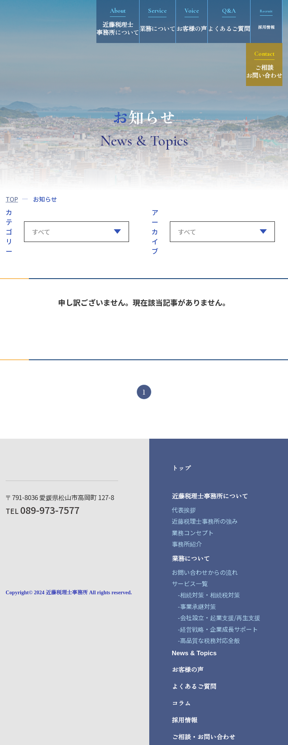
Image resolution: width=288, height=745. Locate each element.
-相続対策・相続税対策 (206, 594)
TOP (12, 198)
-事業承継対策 (194, 606)
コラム (181, 703)
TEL (43, 511)
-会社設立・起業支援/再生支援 (216, 617)
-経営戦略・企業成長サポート (215, 629)
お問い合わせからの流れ (205, 572)
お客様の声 (188, 670)
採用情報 (184, 720)
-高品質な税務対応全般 (206, 640)
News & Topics (194, 653)
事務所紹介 (187, 543)
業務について (191, 558)
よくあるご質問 (194, 686)
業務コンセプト (193, 532)
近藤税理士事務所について (210, 496)
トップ (181, 468)
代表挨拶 (184, 509)
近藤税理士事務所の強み (205, 520)
